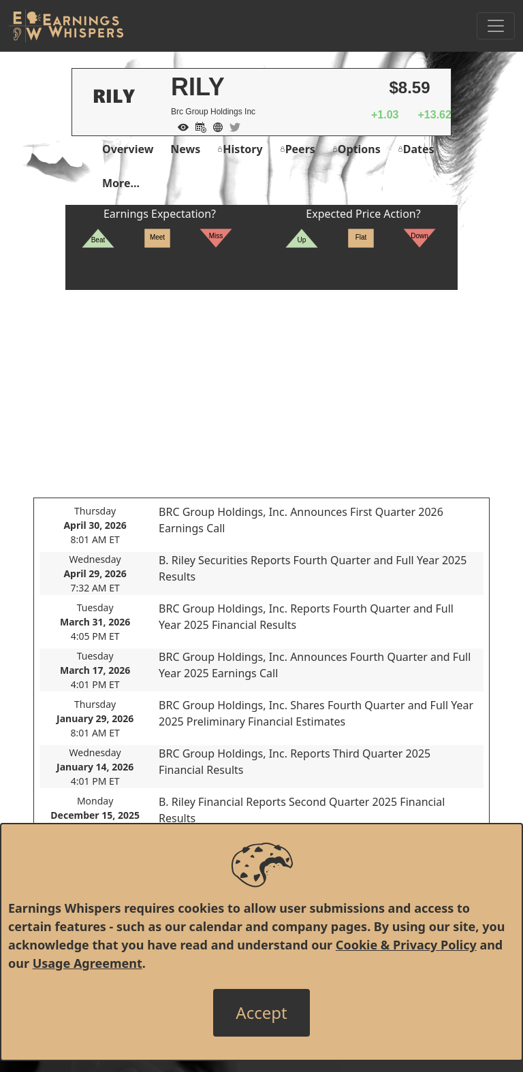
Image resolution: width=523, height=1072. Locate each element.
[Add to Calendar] (197, 126)
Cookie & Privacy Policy (406, 945)
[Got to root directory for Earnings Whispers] (66, 25)
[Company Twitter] (231, 126)
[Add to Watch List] (180, 126)
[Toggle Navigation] (496, 25)
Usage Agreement (87, 963)
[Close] (261, 1013)
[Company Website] (214, 126)
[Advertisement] (261, 385)
